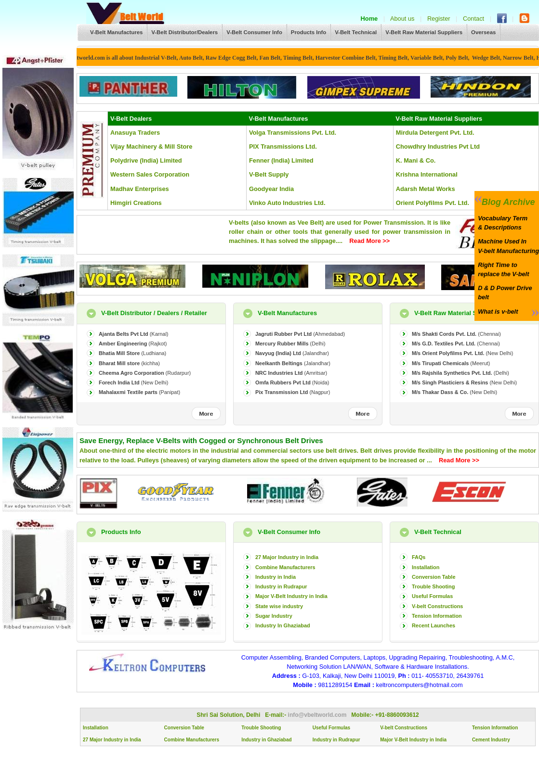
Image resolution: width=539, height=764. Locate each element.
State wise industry (279, 606)
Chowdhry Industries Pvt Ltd (438, 146)
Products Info (308, 32)
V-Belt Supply (269, 174)
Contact (473, 18)
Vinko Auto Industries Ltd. (287, 202)
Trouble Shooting (433, 586)
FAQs (418, 557)
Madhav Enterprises (139, 188)
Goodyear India (271, 188)
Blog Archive (504, 202)
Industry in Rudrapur (281, 586)
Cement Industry (491, 739)
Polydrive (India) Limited (146, 160)
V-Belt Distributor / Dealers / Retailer (154, 313)
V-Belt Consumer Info (254, 32)
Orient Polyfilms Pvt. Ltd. (432, 202)
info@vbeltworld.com (318, 715)
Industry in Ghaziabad (266, 739)
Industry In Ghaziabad (282, 625)
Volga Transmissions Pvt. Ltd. (292, 132)
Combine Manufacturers (285, 567)
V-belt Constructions (437, 606)
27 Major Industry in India (286, 557)
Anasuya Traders (135, 132)
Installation (425, 567)
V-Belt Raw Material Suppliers (423, 32)
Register (438, 18)
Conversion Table (433, 577)
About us (402, 18)
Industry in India (275, 577)
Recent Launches (433, 625)
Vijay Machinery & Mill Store (151, 146)
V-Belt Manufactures (116, 32)
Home (369, 18)
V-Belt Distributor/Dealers (184, 32)
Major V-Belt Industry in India (291, 596)
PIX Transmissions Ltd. (283, 146)
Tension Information (437, 616)
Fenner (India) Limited (281, 160)
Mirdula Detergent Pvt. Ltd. (435, 132)
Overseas (483, 32)
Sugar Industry (273, 616)
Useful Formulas (432, 596)
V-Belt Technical (356, 32)
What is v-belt (496, 311)
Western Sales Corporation (149, 174)
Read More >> (369, 240)
